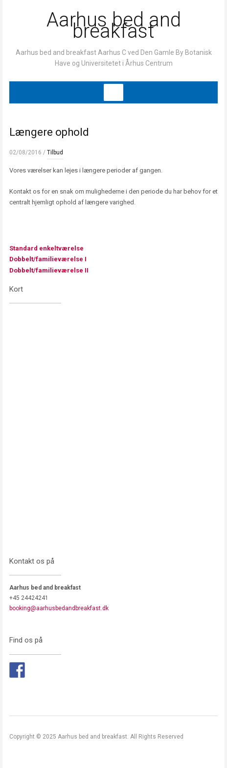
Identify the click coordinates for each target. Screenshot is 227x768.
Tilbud (55, 152)
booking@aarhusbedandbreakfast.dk (59, 608)
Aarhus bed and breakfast (113, 25)
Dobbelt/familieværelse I (48, 259)
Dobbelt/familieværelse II (49, 270)
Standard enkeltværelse (46, 248)
